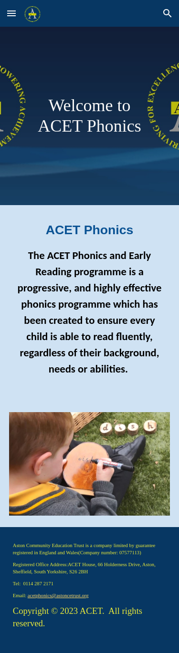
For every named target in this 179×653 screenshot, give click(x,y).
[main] (89, 116)
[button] (11, 13)
